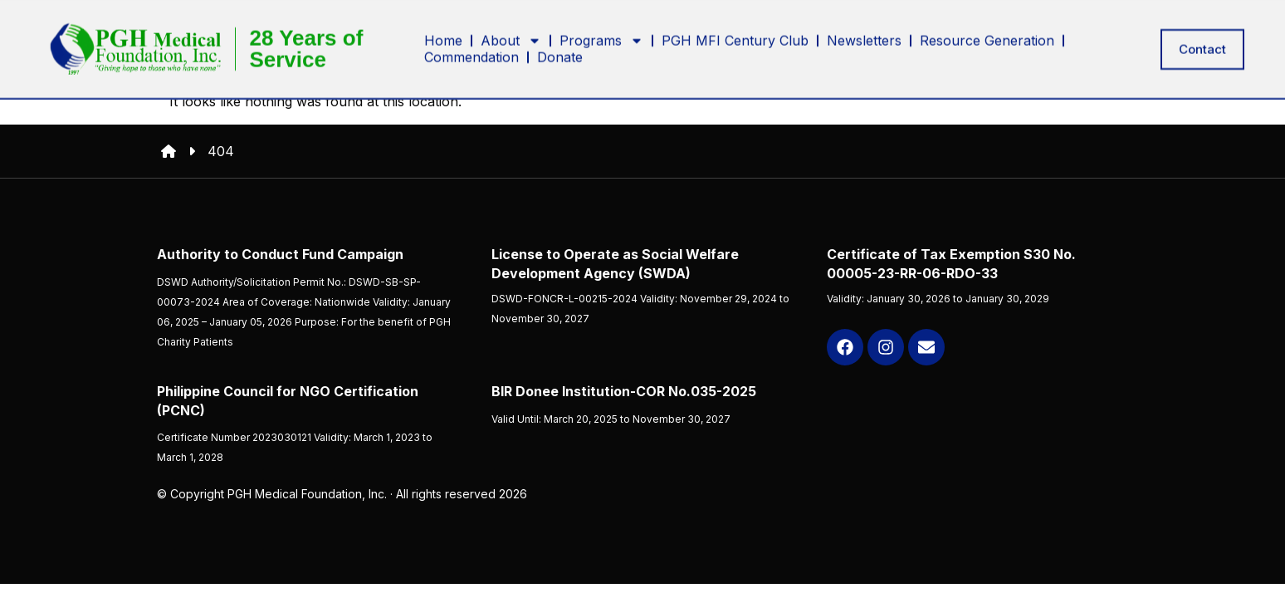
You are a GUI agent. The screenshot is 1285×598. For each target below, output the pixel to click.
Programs (601, 36)
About (511, 36)
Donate (560, 53)
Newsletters (864, 36)
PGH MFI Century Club (735, 36)
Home (443, 36)
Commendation (471, 53)
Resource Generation (987, 36)
